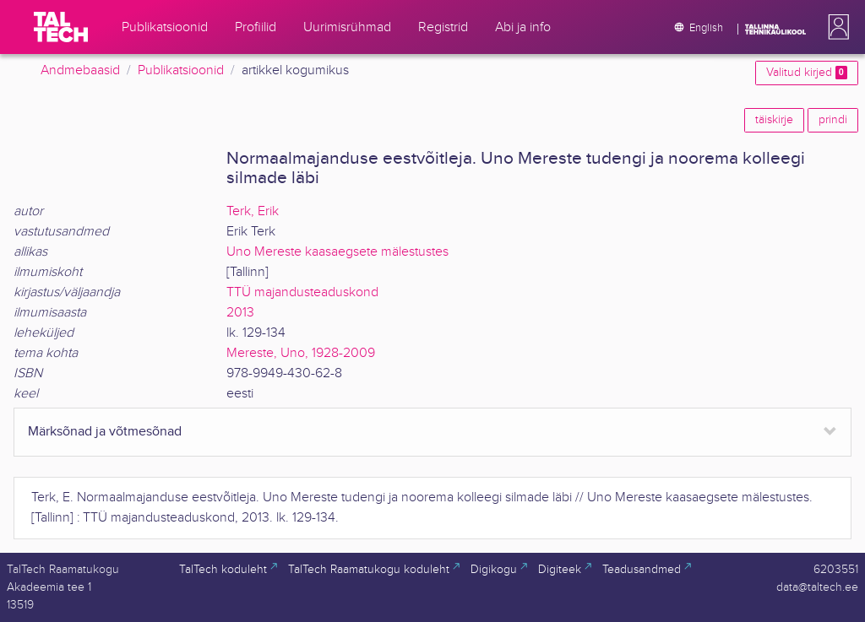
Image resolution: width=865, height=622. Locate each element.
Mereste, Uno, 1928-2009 (300, 353)
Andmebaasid (80, 70)
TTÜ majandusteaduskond (302, 292)
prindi (833, 120)
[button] (835, 27)
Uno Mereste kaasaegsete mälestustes (337, 252)
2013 (240, 313)
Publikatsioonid (181, 70)
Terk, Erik (252, 211)
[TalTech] (61, 27)
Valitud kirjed (806, 72)
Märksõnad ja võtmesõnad (105, 432)
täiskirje (774, 120)
